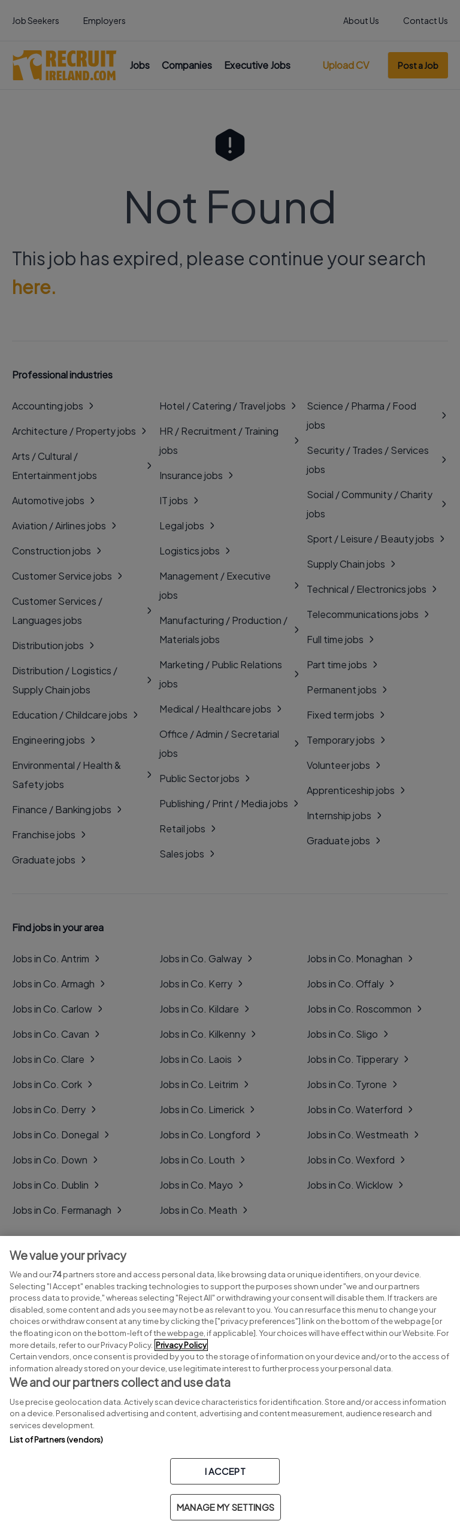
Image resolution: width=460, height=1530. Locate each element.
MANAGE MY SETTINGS (225, 1507)
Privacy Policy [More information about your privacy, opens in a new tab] (181, 1345)
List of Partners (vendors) (56, 1439)
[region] (230, 1383)
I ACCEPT (225, 1471)
